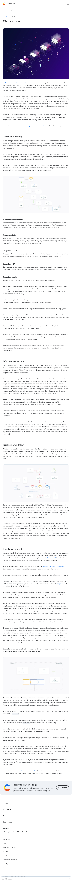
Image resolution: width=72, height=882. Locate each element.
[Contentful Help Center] (12, 4)
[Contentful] (4, 4)
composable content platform (36, 126)
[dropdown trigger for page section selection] (36, 9)
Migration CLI (51, 558)
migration (60, 584)
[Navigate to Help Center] (6, 17)
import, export (22, 770)
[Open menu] (68, 4)
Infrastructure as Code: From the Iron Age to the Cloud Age (25, 83)
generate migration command (53, 566)
